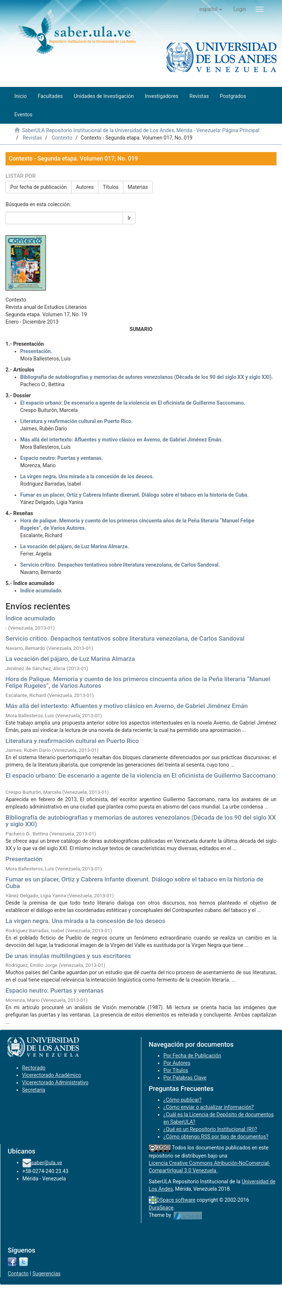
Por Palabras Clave (184, 1078)
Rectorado (34, 1068)
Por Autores (176, 1063)
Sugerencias (46, 1273)
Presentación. (36, 351)
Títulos (111, 187)
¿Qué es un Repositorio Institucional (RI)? (210, 1129)
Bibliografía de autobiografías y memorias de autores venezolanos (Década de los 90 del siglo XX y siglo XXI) (141, 821)
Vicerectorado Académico (51, 1075)
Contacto (18, 1273)
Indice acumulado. (41, 591)
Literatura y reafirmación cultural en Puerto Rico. (76, 421)
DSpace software (175, 1200)
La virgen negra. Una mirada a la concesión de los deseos (85, 921)
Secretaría (33, 1090)
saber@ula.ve (46, 1162)
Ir (129, 218)
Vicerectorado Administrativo (55, 1082)
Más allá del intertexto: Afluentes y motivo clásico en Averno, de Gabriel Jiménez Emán (127, 705)
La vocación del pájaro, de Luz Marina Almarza (70, 658)
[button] (211, 9)
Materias (138, 187)
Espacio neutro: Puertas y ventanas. (61, 458)
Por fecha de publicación (38, 187)
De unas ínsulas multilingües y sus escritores (68, 955)
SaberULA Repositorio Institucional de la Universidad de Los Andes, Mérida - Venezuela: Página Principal (140, 130)
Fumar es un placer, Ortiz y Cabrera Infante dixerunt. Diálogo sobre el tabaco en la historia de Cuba (134, 883)
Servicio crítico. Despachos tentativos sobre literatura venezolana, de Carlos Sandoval (125, 638)
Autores (85, 187)
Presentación (24, 859)
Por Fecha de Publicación (192, 1056)
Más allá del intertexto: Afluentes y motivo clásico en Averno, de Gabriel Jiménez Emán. (121, 440)
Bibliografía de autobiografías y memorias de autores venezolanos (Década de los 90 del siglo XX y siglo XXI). (146, 377)
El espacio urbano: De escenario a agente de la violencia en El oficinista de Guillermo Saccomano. (132, 403)
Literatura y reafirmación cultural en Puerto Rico (72, 740)
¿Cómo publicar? (182, 1100)
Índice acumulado (30, 618)
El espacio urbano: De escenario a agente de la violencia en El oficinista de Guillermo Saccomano (140, 775)
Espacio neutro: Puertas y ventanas (55, 990)
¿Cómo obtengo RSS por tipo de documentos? (215, 1137)
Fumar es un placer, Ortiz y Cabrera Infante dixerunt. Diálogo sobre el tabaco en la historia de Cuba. (134, 495)
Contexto (62, 138)
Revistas (32, 138)
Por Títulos (175, 1070)
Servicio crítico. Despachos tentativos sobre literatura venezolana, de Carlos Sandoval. (120, 565)
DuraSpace (161, 1208)
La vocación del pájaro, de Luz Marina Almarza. (74, 546)
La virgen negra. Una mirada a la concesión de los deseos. (87, 476)
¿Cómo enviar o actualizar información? (208, 1107)
